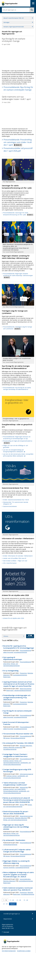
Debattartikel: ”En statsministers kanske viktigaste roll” (15, 503)
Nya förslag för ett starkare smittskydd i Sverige (17, 712)
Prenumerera (30, 636)
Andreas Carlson (8, 761)
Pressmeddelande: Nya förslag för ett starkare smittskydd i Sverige (18, 88)
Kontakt (6, 932)
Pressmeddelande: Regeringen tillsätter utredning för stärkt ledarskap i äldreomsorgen (18, 276)
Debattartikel (24, 787)
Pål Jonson (6, 738)
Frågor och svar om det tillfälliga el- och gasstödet (15, 446)
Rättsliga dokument (26, 745)
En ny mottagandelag (10, 671)
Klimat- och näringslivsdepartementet (11, 665)
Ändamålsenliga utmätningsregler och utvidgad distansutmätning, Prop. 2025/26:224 (16, 697)
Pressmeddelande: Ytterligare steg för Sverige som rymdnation (17, 328)
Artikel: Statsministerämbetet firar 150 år (16, 500)
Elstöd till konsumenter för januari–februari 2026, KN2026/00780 (15, 813)
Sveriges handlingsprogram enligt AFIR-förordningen (17, 770)
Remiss (22, 805)
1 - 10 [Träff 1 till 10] (5, 900)
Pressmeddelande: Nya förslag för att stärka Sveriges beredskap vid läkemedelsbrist (17, 388)
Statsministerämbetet (10, 506)
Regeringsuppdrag (25, 688)
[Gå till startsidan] (10, 3)
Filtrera (14, 636)
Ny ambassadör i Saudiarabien (14, 840)
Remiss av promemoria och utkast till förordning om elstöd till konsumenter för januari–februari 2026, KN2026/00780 (18, 800)
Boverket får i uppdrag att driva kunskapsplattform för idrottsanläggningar (18, 647)
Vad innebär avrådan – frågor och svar (15, 561)
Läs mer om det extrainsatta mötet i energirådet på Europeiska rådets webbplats (18, 455)
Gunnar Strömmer (9, 867)
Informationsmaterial (26, 774)
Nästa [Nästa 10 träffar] (12, 904)
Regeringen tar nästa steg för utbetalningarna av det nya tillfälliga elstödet (16, 827)
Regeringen (7, 677)
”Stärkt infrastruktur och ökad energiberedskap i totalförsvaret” (15, 784)
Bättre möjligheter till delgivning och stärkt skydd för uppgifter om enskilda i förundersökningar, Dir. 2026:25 (18, 874)
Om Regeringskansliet (9, 951)
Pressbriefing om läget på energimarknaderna (17, 442)
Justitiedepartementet (20, 675)
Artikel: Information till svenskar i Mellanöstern (18, 556)
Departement (18, 919)
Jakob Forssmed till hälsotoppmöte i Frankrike (16, 723)
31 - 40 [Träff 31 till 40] (26, 900)
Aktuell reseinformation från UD (18, 18)
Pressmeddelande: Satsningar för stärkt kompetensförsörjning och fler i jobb (18, 214)
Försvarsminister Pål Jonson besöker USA (18, 734)
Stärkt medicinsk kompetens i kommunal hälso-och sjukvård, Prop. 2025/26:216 (18, 889)
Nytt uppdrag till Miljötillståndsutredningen (12, 658)
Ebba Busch (7, 833)
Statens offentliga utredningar (12, 747)
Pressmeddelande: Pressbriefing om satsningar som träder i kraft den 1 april (18, 142)
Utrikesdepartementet (10, 844)
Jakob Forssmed (8, 652)
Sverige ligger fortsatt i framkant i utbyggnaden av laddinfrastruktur (15, 755)
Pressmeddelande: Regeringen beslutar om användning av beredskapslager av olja (16, 437)
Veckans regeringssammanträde (18, 27)
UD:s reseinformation (10, 563)
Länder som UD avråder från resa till (14, 558)
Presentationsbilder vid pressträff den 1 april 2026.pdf (18, 149)
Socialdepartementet (20, 652)
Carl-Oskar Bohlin (19, 789)
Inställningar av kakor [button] (24, 951)
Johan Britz (6, 664)
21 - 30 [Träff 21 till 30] (19, 900)
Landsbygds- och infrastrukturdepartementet (17, 763)
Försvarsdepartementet (17, 738)
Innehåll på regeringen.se (18, 914)
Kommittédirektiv (25, 879)
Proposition (23, 673)
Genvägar (18, 22)
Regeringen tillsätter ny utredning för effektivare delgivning (16, 862)
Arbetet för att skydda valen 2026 (13, 618)
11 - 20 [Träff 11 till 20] (12, 900)
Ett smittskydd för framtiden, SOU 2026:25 (18, 743)
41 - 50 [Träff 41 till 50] (5, 904)
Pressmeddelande (25, 650)
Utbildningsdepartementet (22, 690)
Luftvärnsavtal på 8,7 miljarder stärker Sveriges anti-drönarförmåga (17, 851)
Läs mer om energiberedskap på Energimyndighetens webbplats (18, 451)
